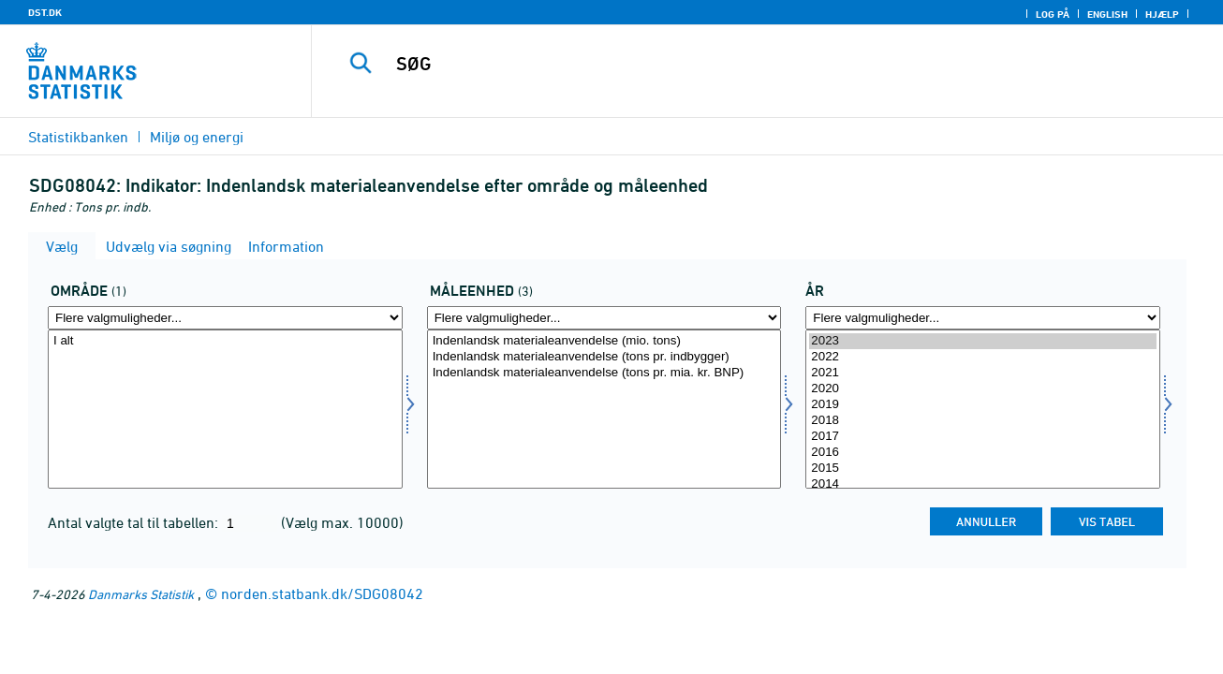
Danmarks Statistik (141, 594)
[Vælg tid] (982, 409)
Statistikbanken (78, 136)
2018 (983, 421)
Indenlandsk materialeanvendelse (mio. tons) (604, 341)
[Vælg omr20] (225, 409)
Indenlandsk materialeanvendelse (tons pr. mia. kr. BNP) (604, 373)
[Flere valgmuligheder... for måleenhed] (604, 318)
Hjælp (1162, 14)
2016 (983, 453)
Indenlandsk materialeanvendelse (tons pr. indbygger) (604, 357)
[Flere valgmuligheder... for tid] (982, 318)
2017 (983, 437)
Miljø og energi (196, 136)
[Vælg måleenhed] (604, 409)
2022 (983, 357)
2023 (983, 341)
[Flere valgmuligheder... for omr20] (225, 318)
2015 (983, 468)
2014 (983, 484)
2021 (983, 373)
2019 (983, 405)
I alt (225, 341)
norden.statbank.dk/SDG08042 (322, 593)
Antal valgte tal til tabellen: (135, 522)
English (1107, 14)
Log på (1052, 14)
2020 (983, 389)
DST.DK (45, 12)
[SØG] (748, 63)
